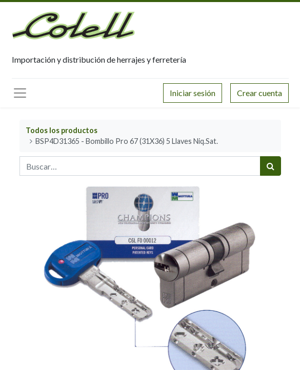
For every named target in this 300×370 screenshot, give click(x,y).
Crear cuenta (259, 93)
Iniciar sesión (192, 93)
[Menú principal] (20, 93)
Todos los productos (61, 130)
